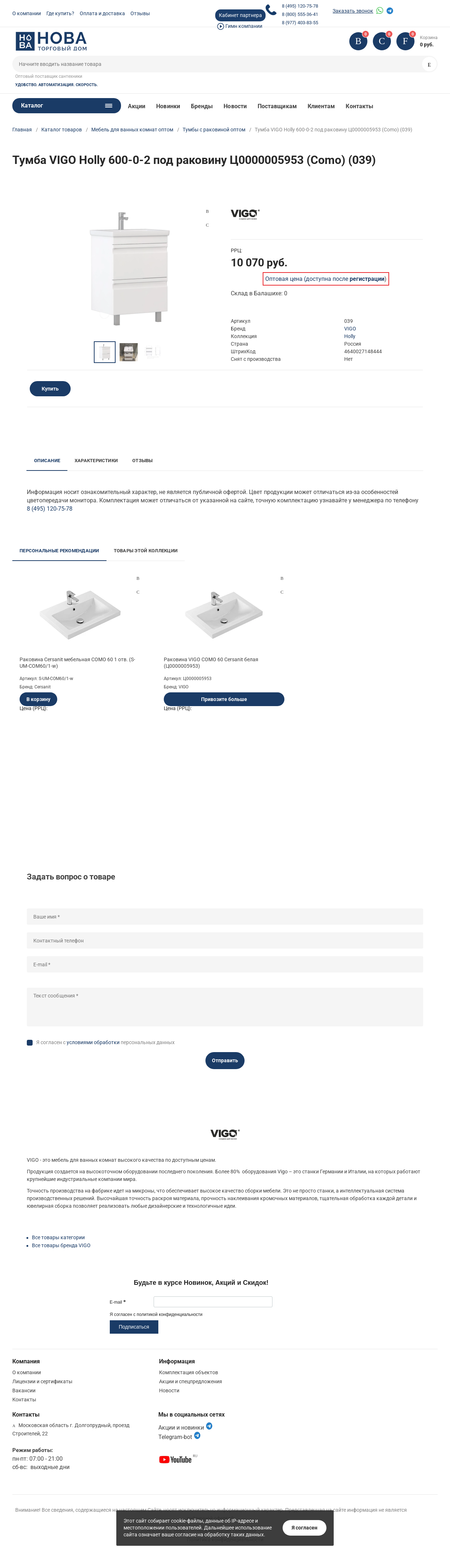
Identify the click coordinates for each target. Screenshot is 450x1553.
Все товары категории (58, 1237)
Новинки (168, 106)
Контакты (359, 106)
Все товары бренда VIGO (61, 1245)
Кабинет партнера (240, 15)
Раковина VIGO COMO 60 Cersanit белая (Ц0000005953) (211, 663)
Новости (235, 106)
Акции (136, 106)
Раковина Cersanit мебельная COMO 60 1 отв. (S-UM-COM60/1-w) (77, 663)
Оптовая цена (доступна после (324, 278)
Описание (47, 460)
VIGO (350, 329)
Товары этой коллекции (146, 550)
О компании (26, 13)
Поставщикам (277, 106)
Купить (50, 389)
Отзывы (140, 13)
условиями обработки (93, 1042)
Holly (349, 336)
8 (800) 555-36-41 (300, 14)
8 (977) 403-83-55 (300, 22)
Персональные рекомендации (59, 550)
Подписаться (134, 1327)
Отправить (225, 1060)
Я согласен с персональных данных (105, 1042)
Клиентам (321, 106)
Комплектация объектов (188, 1372)
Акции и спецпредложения (190, 1381)
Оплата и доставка (102, 13)
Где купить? (60, 13)
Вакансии (24, 1390)
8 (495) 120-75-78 (300, 6)
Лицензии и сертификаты (42, 1381)
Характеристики (96, 460)
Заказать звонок (353, 11)
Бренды (202, 106)
